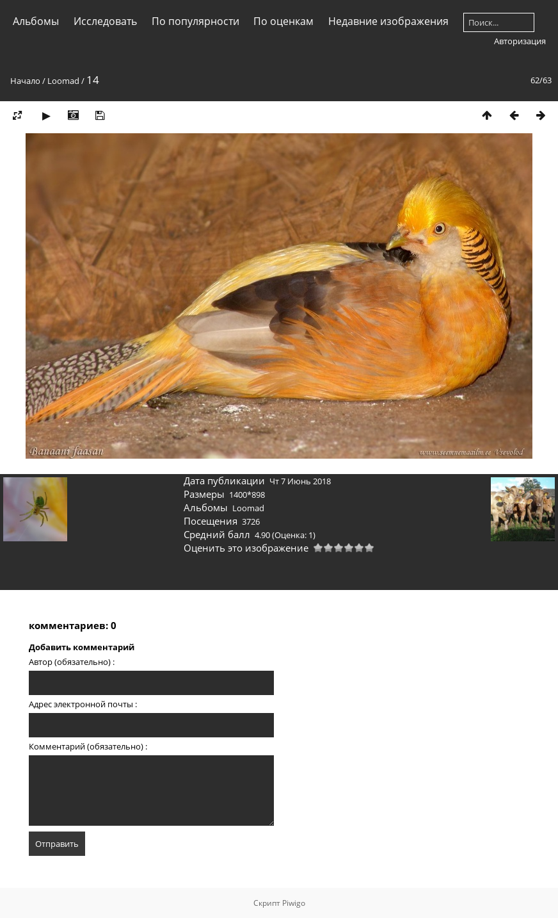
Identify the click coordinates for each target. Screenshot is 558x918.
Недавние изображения (388, 21)
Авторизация (520, 41)
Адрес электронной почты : (83, 704)
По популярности (195, 21)
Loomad (63, 80)
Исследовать (105, 21)
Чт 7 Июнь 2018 (300, 481)
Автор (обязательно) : (72, 662)
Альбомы (36, 21)
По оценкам (283, 21)
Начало (25, 80)
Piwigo (293, 903)
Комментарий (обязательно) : (88, 746)
